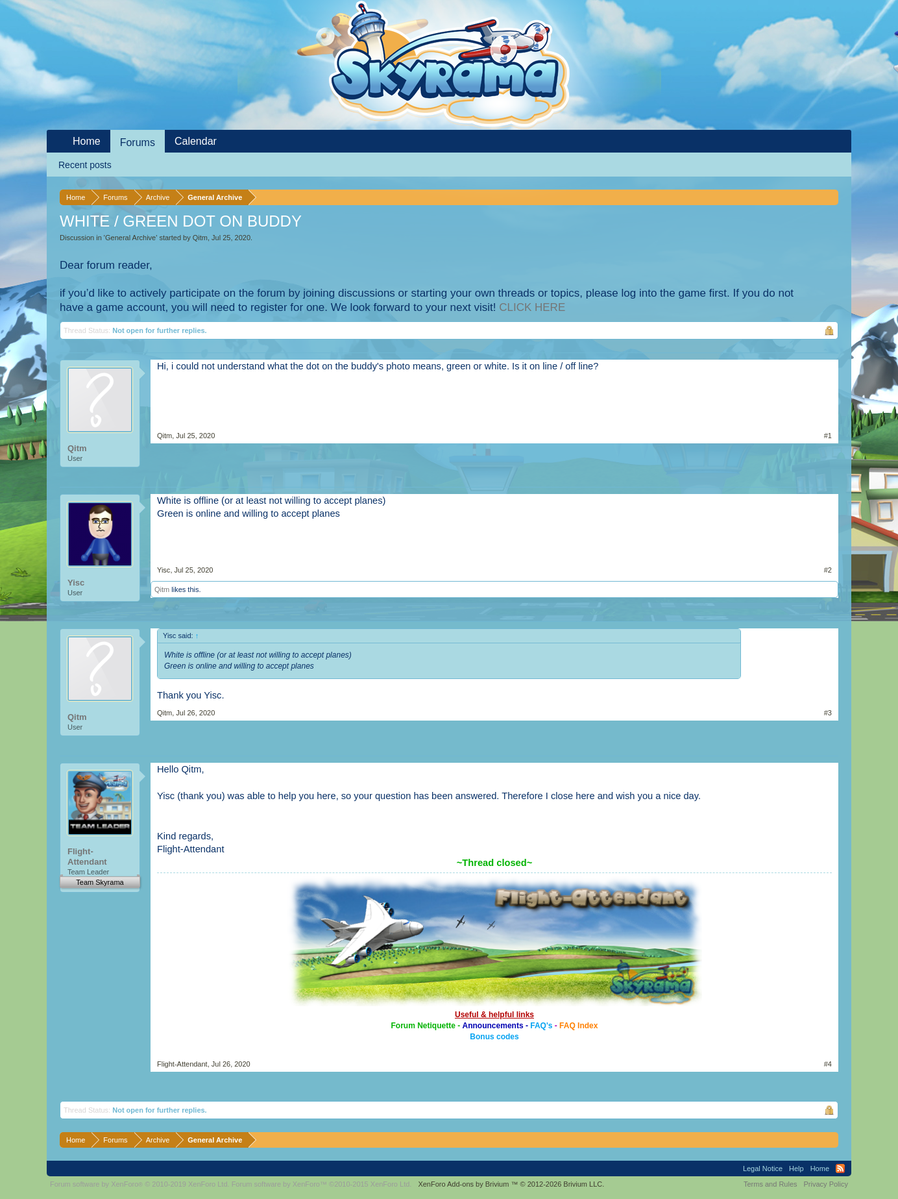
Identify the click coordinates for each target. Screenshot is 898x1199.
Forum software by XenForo (140, 1184)
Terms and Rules (770, 1184)
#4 (828, 1064)
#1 (828, 435)
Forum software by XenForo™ (322, 1184)
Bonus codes (494, 1036)
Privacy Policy (826, 1184)
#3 (828, 713)
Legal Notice (763, 1168)
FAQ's (541, 1025)
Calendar (196, 141)
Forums (137, 142)
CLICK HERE (532, 307)
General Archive (130, 237)
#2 (828, 570)
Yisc (75, 582)
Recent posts (85, 165)
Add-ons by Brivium (511, 1184)
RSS (840, 1168)
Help (796, 1168)
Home (87, 141)
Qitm (200, 237)
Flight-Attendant (87, 857)
